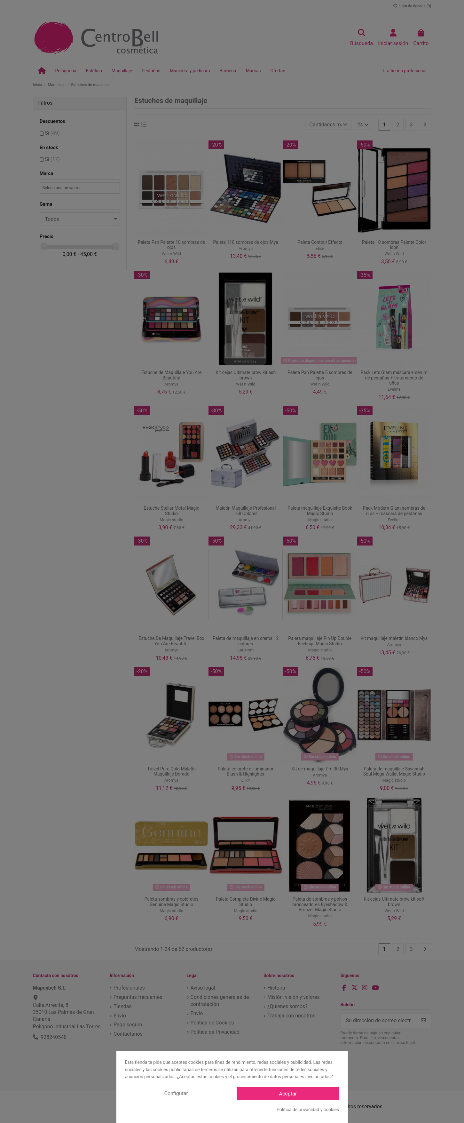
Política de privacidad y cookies (308, 1109)
